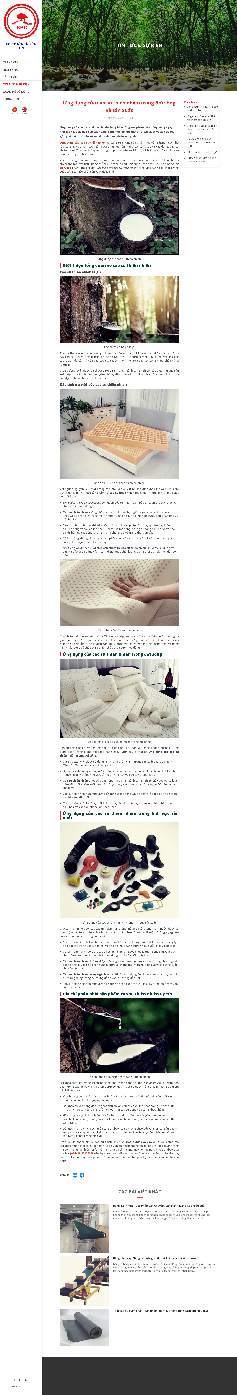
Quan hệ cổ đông (16, 91)
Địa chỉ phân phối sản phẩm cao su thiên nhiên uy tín (201, 142)
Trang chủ (11, 62)
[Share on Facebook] (82, 1175)
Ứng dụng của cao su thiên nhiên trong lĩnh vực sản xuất (202, 129)
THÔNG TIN (11, 99)
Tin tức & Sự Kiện (16, 84)
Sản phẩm (10, 77)
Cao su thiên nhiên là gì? (203, 152)
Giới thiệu (10, 69)
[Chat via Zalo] (75, 1175)
